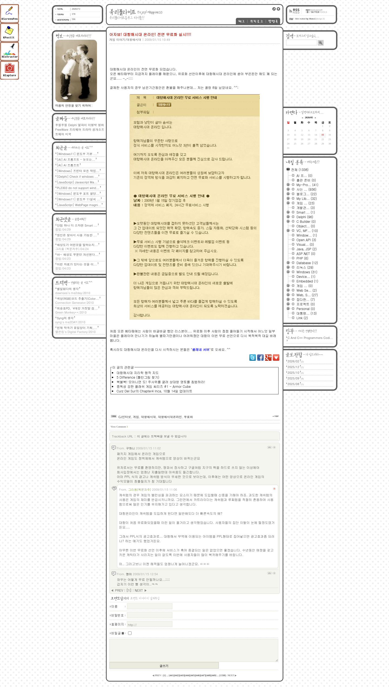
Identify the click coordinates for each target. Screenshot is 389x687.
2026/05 (309, 117)
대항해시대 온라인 (123, 69)
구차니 (130, 448)
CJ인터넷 (124, 417)
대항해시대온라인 (170, 417)
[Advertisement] (193, 53)
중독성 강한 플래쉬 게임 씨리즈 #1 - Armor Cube (154, 386)
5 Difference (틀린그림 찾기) (138, 377)
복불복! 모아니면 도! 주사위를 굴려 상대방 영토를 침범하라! (161, 381)
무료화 (188, 417)
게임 (136, 417)
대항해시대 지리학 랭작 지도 (138, 372)
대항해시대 (148, 417)
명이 (129, 574)
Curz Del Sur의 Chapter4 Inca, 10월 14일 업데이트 (154, 391)
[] (129, 590)
